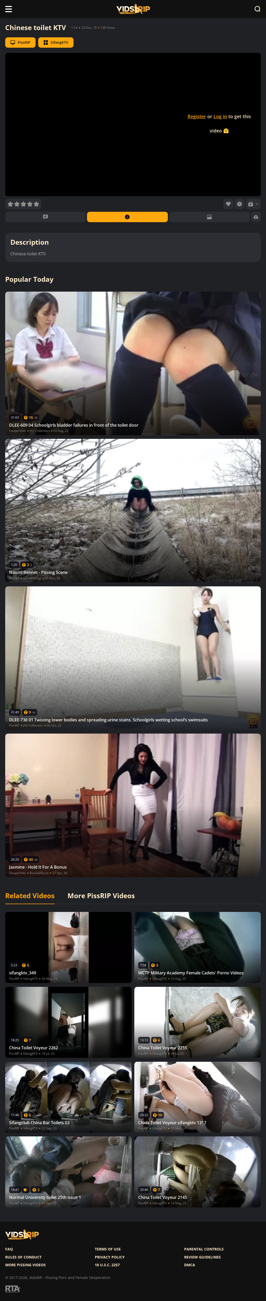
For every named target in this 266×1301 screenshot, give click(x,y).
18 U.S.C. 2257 (107, 1265)
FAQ (9, 1249)
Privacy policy (110, 1257)
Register (197, 116)
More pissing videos (25, 1265)
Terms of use (108, 1249)
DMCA (189, 1265)
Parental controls (204, 1249)
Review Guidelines (202, 1257)
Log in (220, 116)
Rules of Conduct (23, 1257)
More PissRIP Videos (101, 895)
